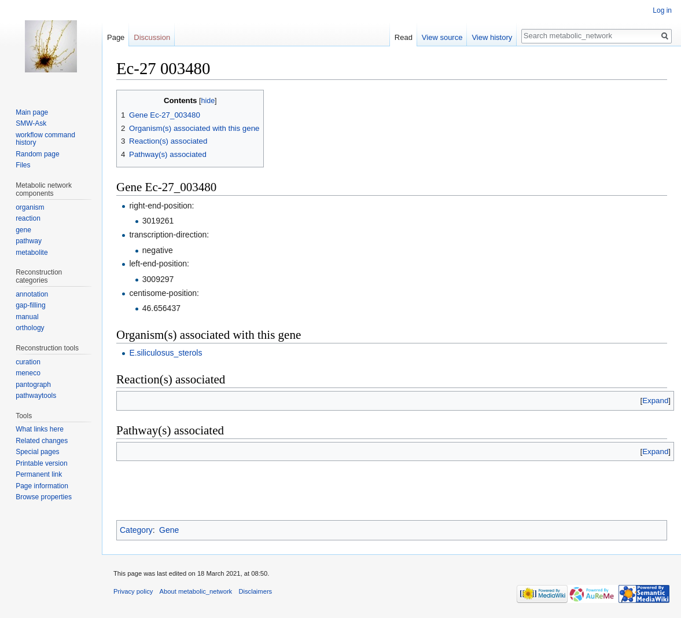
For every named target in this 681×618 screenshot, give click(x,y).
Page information (42, 486)
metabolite (31, 252)
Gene (169, 530)
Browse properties (44, 497)
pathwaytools (36, 396)
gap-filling (30, 305)
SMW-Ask (31, 123)
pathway (29, 241)
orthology (30, 328)
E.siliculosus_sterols (165, 352)
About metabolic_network (196, 591)
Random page (37, 154)
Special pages (37, 452)
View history (492, 37)
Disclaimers (255, 591)
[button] (655, 400)
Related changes (42, 441)
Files (23, 165)
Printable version (41, 463)
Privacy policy (133, 591)
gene (23, 230)
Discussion (152, 37)
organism (30, 207)
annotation (32, 294)
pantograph (33, 385)
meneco (28, 373)
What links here (40, 429)
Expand (655, 400)
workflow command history (45, 139)
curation (28, 362)
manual (27, 317)
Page (115, 37)
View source (442, 37)
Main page (32, 112)
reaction (28, 218)
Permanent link (39, 474)
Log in (662, 10)
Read (404, 37)
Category (136, 530)
